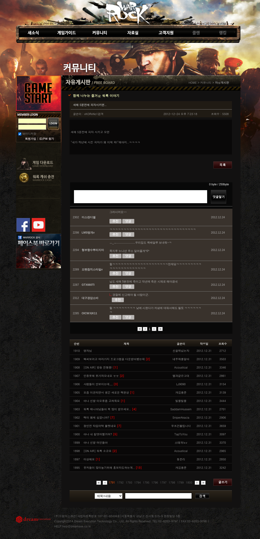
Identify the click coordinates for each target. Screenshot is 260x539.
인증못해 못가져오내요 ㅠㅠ (103, 376)
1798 (172, 482)
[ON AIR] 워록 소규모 (100, 451)
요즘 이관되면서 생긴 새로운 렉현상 (108, 392)
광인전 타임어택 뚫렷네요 (102, 426)
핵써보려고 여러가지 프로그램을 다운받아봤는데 (116, 359)
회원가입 (30, 139)
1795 (146, 482)
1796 (154, 482)
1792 (120, 482)
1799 (180, 482)
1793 (129, 482)
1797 (163, 482)
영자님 (87, 351)
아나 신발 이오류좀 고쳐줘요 (104, 401)
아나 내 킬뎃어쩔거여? (100, 434)
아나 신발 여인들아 (95, 442)
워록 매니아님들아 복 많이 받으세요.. (109, 409)
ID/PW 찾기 (46, 139)
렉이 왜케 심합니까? (99, 417)
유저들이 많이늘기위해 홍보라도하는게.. (112, 467)
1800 (189, 482)
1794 (137, 482)
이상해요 (91, 459)
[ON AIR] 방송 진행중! (100, 367)
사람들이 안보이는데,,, (100, 384)
